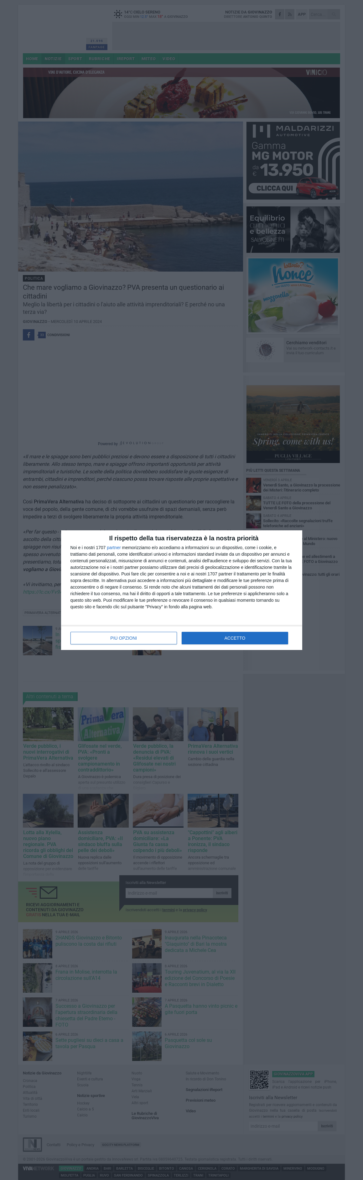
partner (114, 547)
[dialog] (181, 590)
